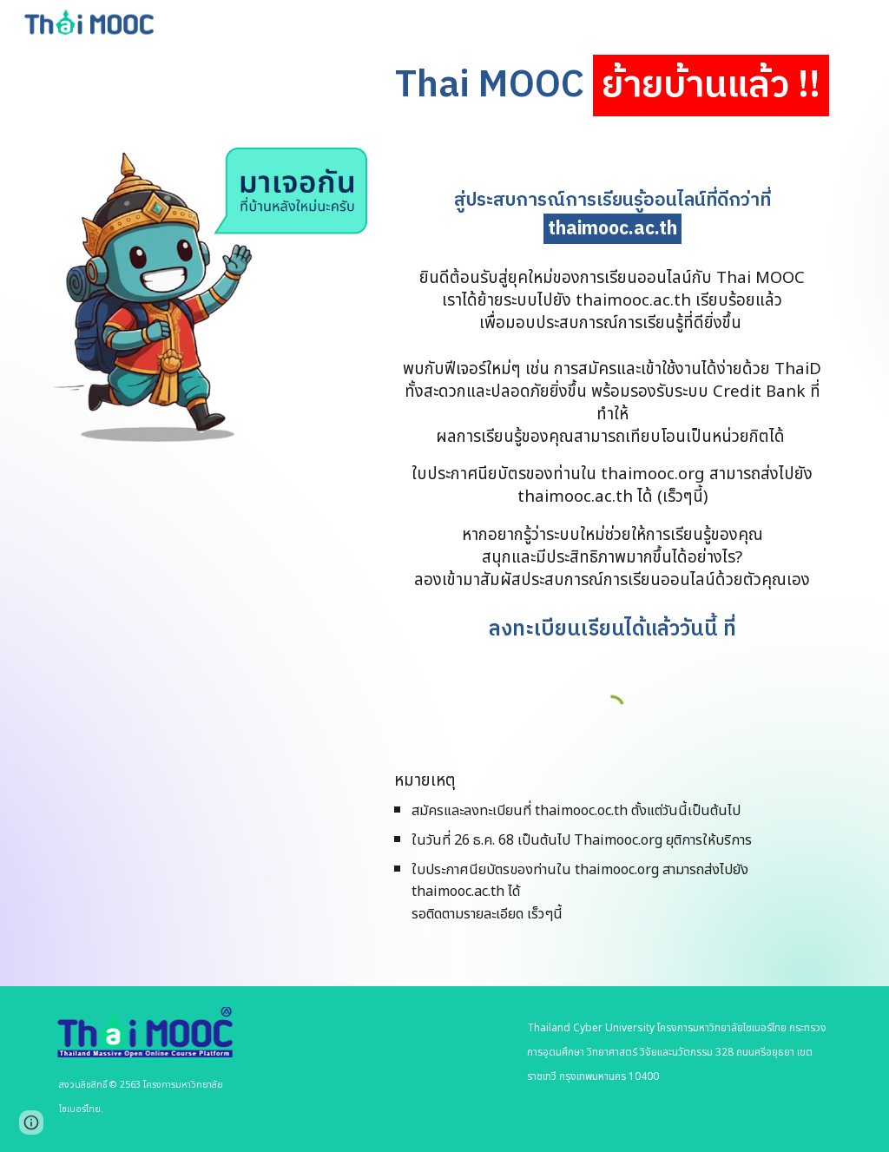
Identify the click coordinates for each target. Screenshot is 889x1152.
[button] (31, 1122)
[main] (612, 86)
